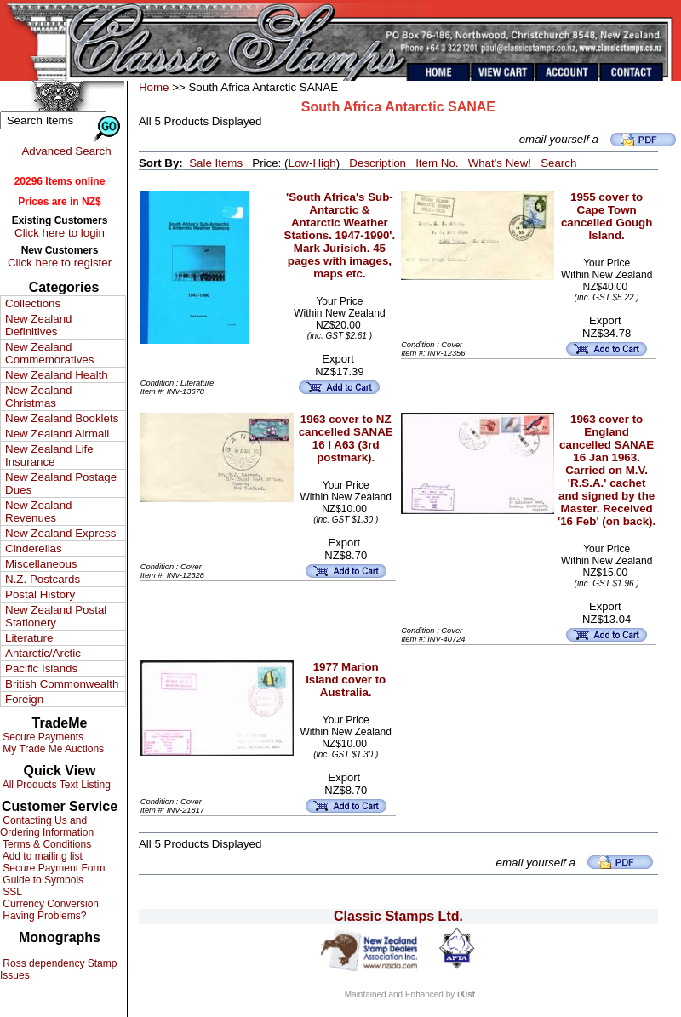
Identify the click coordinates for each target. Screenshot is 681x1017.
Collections (32, 303)
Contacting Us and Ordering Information (47, 826)
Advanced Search (66, 151)
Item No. (436, 163)
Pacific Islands (41, 668)
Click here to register (60, 262)
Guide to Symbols (41, 880)
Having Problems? (43, 916)
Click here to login (59, 232)
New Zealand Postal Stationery (55, 616)
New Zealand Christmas (38, 396)
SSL (11, 892)
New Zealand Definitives (38, 325)
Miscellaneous (41, 563)
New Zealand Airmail (57, 433)
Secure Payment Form (52, 868)
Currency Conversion (49, 904)
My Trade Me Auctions (52, 749)
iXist (466, 994)
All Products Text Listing (55, 785)
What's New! (499, 163)
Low (298, 163)
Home (154, 87)
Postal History (40, 594)
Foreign (24, 699)
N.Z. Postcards (42, 579)
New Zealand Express (60, 533)
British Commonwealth (61, 683)
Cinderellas (33, 548)
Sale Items (216, 163)
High (323, 163)
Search (558, 163)
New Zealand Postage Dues (61, 483)
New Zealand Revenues (38, 511)
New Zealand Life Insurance (49, 455)
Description (377, 163)
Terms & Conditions (45, 844)
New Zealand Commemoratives (49, 353)
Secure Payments (41, 737)
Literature (29, 637)
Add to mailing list (41, 856)
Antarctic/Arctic (43, 653)
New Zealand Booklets (61, 418)
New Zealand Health (56, 375)
